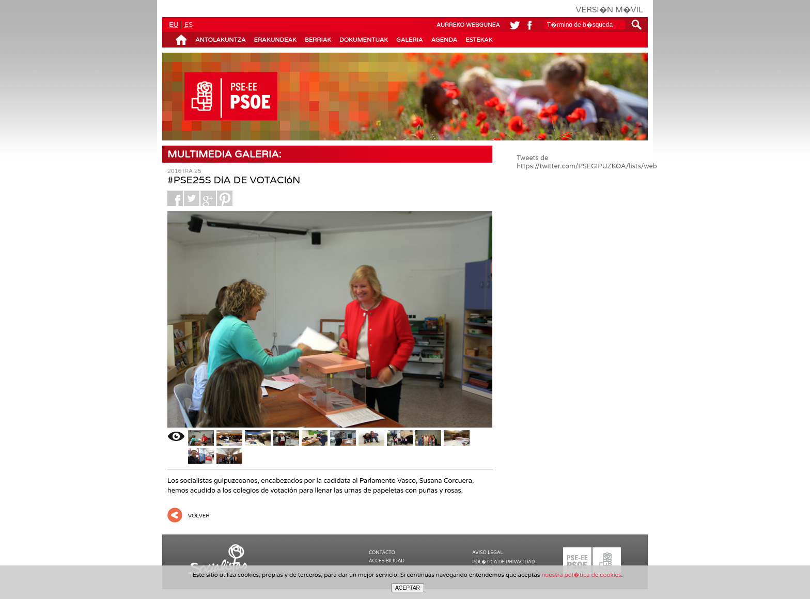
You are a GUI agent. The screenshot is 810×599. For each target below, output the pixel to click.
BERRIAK (318, 39)
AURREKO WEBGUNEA (468, 25)
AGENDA (444, 39)
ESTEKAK (478, 39)
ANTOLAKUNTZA (220, 39)
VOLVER (199, 516)
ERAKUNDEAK (275, 39)
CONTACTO (382, 553)
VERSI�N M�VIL (609, 9)
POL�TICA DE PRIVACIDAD (503, 562)
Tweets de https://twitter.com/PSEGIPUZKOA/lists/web (587, 162)
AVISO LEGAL (487, 553)
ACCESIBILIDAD (386, 561)
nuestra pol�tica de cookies (581, 574)
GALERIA (409, 39)
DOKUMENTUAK (363, 39)
